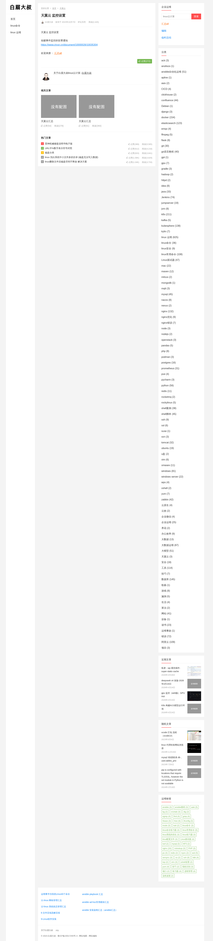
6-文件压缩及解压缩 (50, 913)
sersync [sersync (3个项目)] (167, 857)
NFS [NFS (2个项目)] (186, 844)
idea (163, 186)
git (162, 146)
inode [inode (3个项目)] (166, 825)
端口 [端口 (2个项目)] (166, 871)
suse (164, 431)
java (163, 191)
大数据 (165, 539)
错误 (163, 636)
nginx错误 (166, 322)
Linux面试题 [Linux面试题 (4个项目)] (187, 839)
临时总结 (166, 37)
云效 (163, 511)
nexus (164, 305)
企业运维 (166, 522)
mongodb (166, 283)
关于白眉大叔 (47, 930)
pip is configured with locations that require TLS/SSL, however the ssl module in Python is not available (172, 777)
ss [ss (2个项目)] (177, 857)
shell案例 (166, 408)
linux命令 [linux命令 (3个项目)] (188, 825)
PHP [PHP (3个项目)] (191, 848)
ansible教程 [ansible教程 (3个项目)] (181, 807)
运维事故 (166, 630)
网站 (163, 613)
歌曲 (163, 585)
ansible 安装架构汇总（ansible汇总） (100, 910)
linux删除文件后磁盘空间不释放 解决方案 (66, 161)
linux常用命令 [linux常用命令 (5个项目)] (190, 830)
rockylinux (166, 402)
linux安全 (166, 248)
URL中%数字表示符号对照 (58, 148)
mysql (164, 294)
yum (163, 493)
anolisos (165, 66)
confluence (167, 100)
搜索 (196, 16)
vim (163, 459)
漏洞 (163, 596)
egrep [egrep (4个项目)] (167, 816)
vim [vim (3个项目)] (174, 862)
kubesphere (167, 225)
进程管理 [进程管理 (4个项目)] (189, 871)
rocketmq (166, 397)
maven (165, 271)
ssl (163, 425)
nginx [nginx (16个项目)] (167, 848)
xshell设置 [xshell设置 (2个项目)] (187, 862)
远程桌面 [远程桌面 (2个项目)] (168, 876)
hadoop (165, 174)
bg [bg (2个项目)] (165, 812)
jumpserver (167, 203)
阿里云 (165, 642)
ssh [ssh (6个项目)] (186, 857)
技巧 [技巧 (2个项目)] (175, 867)
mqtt (163, 288)
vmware (165, 465)
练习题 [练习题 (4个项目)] (176, 871)
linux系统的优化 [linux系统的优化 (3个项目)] (171, 834)
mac (163, 265)
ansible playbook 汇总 (92, 894)
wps (163, 482)
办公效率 (166, 533)
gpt (163, 157)
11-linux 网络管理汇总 (51, 900)
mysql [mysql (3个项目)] (176, 844)
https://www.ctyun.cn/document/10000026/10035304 (69, 44)
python (165, 385)
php (163, 351)
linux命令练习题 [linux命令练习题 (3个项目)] (171, 830)
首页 (13, 19)
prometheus (167, 368)
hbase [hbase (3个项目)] (167, 821)
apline (164, 77)
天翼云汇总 (47, 121)
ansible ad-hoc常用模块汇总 (95, 902)
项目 (163, 647)
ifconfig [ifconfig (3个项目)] (188, 821)
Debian (165, 106)
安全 (163, 562)
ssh (163, 419)
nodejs (165, 334)
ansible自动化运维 (171, 71)
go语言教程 (167, 151)
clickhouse (167, 94)
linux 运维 (16, 32)
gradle (164, 168)
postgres (166, 362)
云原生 (165, 505)
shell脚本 (166, 414)
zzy (57, 930)
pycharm (166, 379)
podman (165, 357)
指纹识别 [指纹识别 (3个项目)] (187, 867)
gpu (163, 163)
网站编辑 (93, 936)
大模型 (165, 551)
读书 (163, 625)
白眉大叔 (47, 22)
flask (163, 140)
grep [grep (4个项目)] (186, 816)
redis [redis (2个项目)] (174, 853)
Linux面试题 (168, 260)
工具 (163, 568)
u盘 (163, 454)
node (164, 328)
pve (163, 374)
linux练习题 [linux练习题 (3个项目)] (189, 834)
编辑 (163, 30)
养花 (163, 528)
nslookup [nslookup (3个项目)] (179, 848)
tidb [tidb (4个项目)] (196, 857)
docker (165, 117)
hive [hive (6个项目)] (177, 821)
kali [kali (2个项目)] (176, 825)
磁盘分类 (49, 152)
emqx (164, 129)
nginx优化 (166, 317)
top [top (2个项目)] (165, 862)
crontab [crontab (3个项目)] (175, 812)
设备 (163, 619)
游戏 (163, 590)
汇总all (58, 53)
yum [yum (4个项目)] (166, 867)
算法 (163, 608)
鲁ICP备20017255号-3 (67, 936)
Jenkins (165, 197)
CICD (164, 89)
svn (163, 436)
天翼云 (63, 8)
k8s (163, 214)
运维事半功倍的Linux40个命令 (55, 894)
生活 (163, 602)
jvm (163, 208)
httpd (164, 180)
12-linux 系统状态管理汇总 (53, 906)
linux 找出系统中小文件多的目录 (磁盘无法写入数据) (71, 157)
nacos (164, 300)
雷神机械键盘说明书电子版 (58, 143)
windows (166, 471)
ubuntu (165, 448)
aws (163, 83)
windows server (169, 476)
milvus (164, 277)
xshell (164, 488)
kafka (164, 220)
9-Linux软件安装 (49, 919)
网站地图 (83, 936)
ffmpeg (165, 134)
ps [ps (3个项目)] (165, 853)
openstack (167, 340)
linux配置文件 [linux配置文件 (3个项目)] (170, 839)
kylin (163, 231)
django (165, 111)
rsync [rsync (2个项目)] (185, 853)
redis (164, 391)
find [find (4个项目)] (177, 816)
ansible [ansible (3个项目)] (167, 807)
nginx (164, 311)
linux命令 (15, 25)
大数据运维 (167, 545)
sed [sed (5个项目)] (195, 853)
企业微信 (166, 516)
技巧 (163, 573)
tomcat (165, 442)
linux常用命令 (168, 254)
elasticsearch (168, 123)
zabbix (164, 499)
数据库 (165, 579)
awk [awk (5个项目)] (194, 807)
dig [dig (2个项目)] (186, 812)
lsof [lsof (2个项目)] (166, 844)
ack (163, 60)
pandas (165, 345)
